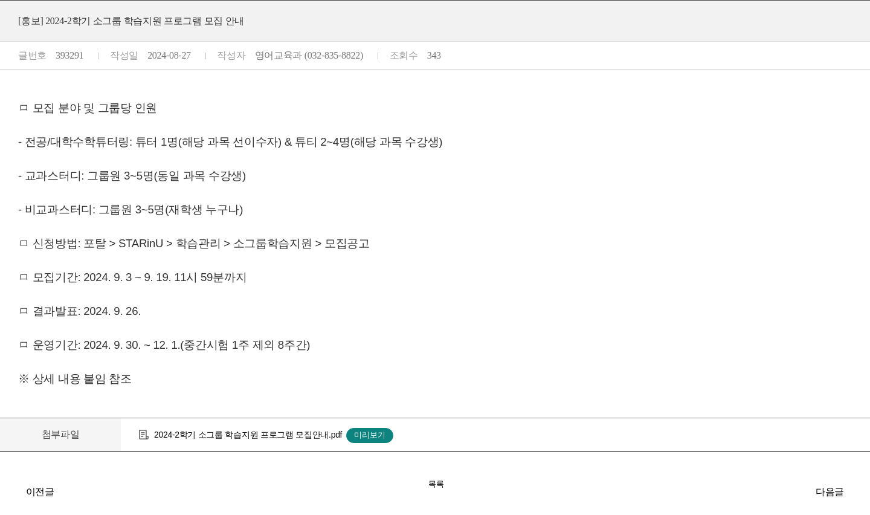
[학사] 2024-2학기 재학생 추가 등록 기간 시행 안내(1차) (12, 491)
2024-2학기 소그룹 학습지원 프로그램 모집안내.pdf (248, 434)
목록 (436, 483)
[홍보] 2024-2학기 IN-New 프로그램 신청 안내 (858, 491)
